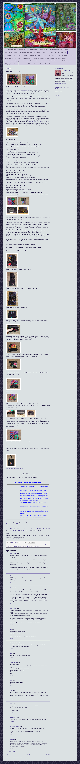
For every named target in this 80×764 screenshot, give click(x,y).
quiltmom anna (13, 662)
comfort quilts (19, 544)
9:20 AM (11, 571)
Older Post (47, 754)
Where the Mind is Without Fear (31, 61)
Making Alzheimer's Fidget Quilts (58, 52)
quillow (13, 546)
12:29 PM (12, 638)
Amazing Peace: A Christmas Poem (28, 64)
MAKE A (12, 523)
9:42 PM (11, 712)
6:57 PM (11, 675)
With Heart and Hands (22, 528)
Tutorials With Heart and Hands (32, 546)
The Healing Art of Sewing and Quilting (30, 52)
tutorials (24, 546)
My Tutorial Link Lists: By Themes (59, 49)
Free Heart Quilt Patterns (11, 52)
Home (28, 754)
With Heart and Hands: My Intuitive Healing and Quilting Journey (21, 49)
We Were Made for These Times (49, 61)
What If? (45, 52)
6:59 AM (11, 748)
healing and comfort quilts (39, 544)
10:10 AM (12, 582)
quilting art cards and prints (34, 121)
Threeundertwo (13, 717)
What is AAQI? (42, 55)
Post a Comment (11, 751)
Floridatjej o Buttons (14, 726)
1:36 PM (11, 648)
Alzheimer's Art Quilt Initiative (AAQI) (40, 528)
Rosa (11, 629)
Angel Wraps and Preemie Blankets (27, 55)
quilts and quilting (18, 546)
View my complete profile (60, 83)
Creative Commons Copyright (12, 61)
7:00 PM (11, 699)
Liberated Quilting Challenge (18, 530)
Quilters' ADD (44, 49)
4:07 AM (11, 734)
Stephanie (12, 739)
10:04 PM (12, 721)
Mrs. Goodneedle (14, 643)
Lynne (11, 653)
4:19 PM (11, 657)
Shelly (11, 690)
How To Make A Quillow (23, 110)
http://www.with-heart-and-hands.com (15, 538)
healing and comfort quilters (27, 544)
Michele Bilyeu (10, 528)
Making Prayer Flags (10, 55)
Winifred (12, 587)
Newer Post (9, 754)
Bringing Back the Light (11, 64)
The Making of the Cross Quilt (12, 58)
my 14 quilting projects (23, 90)
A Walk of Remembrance (66, 61)
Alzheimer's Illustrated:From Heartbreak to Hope (60, 55)
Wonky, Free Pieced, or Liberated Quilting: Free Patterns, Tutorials (49, 58)
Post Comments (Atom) (17, 757)
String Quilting (26, 58)
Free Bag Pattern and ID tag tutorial (14, 468)
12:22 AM (12, 685)
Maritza (11, 575)
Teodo (11, 680)
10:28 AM (12, 603)
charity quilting (13, 544)
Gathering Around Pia (45, 64)
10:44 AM (12, 624)
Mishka (11, 704)
